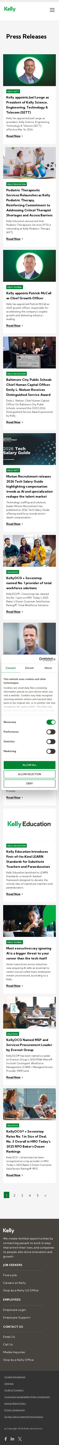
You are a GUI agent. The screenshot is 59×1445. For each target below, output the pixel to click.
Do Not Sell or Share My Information (23, 1416)
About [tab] (48, 667)
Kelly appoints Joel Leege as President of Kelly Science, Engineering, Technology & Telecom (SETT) (27, 104)
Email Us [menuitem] (9, 1337)
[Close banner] (54, 659)
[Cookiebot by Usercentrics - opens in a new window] (40, 659)
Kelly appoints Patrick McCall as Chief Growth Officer (28, 295)
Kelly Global (14, 287)
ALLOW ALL (29, 764)
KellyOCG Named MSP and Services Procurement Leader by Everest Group (29, 1045)
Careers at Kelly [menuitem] (14, 1283)
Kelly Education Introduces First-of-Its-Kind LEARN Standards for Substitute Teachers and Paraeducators (28, 859)
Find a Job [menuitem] (10, 1275)
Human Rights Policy (15, 1403)
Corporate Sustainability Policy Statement (27, 1396)
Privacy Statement (14, 1410)
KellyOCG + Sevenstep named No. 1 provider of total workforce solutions (28, 583)
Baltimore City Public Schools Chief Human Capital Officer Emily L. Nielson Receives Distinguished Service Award (28, 387)
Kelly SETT (13, 91)
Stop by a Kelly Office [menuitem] (18, 1360)
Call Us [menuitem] (8, 1344)
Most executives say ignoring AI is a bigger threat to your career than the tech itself (28, 953)
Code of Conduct (14, 1390)
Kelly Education (16, 184)
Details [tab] (29, 667)
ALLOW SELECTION (29, 774)
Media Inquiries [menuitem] (14, 1352)
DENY (29, 783)
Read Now (13, 136)
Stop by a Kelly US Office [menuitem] (21, 1290)
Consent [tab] (11, 667)
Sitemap (9, 1383)
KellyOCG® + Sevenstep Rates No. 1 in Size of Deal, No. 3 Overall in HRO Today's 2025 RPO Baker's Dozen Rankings (28, 1141)
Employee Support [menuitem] (16, 1317)
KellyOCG (12, 572)
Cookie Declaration (15, 1377)
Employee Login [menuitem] (14, 1310)
